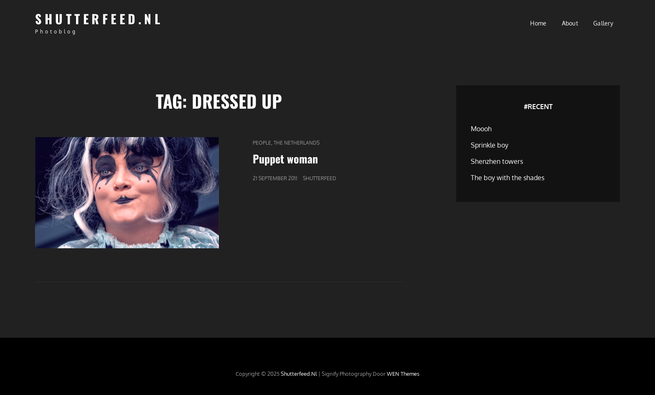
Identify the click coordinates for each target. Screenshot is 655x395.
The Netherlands (297, 143)
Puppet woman (285, 158)
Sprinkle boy (489, 145)
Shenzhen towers (497, 161)
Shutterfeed (319, 178)
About (570, 23)
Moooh (481, 129)
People (262, 143)
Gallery (603, 23)
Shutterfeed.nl (99, 18)
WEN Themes (403, 373)
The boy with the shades (507, 177)
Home (538, 23)
